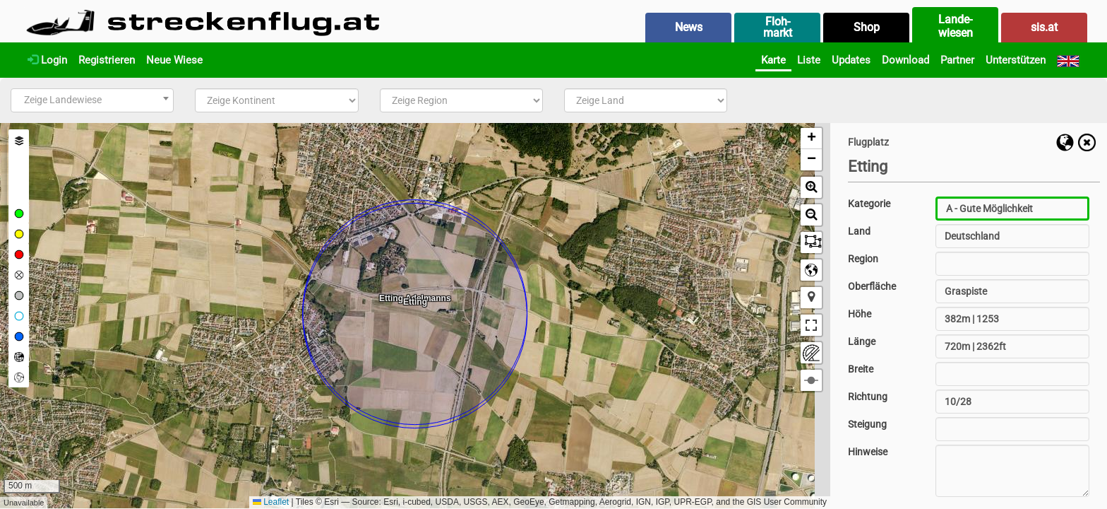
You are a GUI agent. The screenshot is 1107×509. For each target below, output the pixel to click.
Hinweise (867, 451)
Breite (860, 369)
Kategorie (869, 203)
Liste (808, 60)
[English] (1068, 60)
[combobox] (92, 100)
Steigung (867, 424)
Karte (773, 60)
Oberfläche (872, 286)
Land (859, 231)
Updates (851, 60)
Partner (957, 60)
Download (905, 60)
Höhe (859, 314)
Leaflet (271, 502)
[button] (811, 138)
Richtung (867, 396)
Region (863, 258)
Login (47, 60)
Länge (861, 341)
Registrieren (106, 60)
